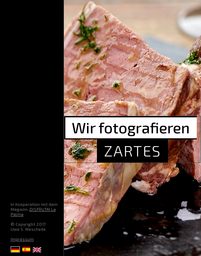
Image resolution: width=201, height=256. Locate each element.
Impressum (22, 238)
